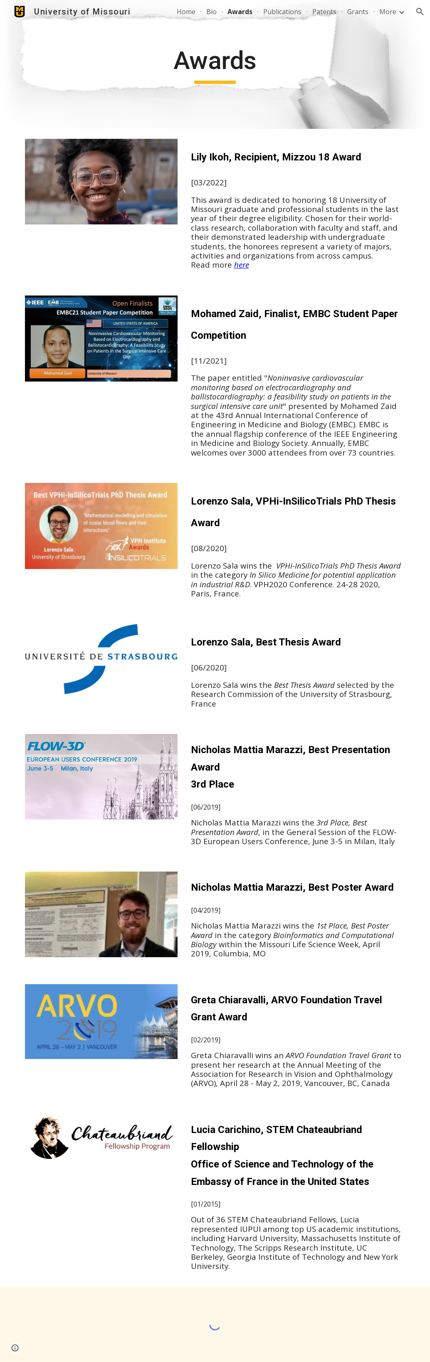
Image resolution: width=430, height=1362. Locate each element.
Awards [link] (239, 11)
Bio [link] (211, 11)
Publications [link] (282, 11)
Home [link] (186, 11)
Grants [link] (357, 11)
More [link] (387, 11)
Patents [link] (324, 11)
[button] (420, 12)
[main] (215, 64)
